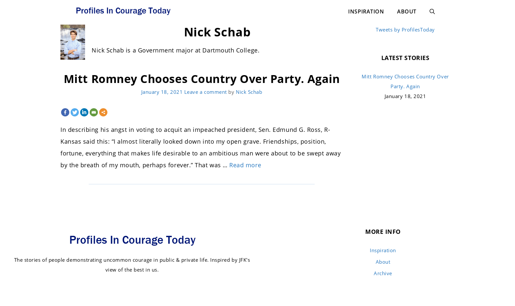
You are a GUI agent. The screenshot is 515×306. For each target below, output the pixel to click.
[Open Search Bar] (432, 11)
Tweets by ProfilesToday (405, 29)
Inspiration (366, 11)
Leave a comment (205, 92)
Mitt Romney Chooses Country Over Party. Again (202, 78)
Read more (245, 165)
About (406, 11)
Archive (383, 273)
